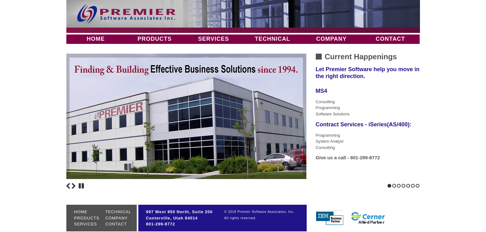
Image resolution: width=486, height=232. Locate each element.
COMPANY (331, 39)
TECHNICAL (272, 39)
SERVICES (213, 39)
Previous (68, 186)
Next (73, 186)
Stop (81, 186)
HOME (96, 39)
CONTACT (390, 39)
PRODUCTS (154, 39)
